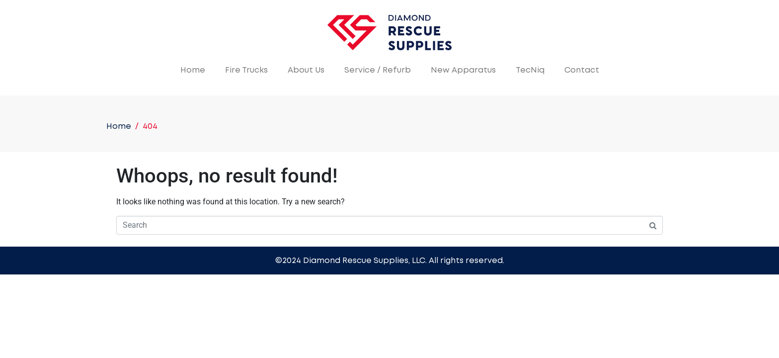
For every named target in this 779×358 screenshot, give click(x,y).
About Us (306, 70)
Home (192, 70)
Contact (581, 70)
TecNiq (530, 70)
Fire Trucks (246, 70)
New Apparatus (463, 70)
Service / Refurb (377, 70)
